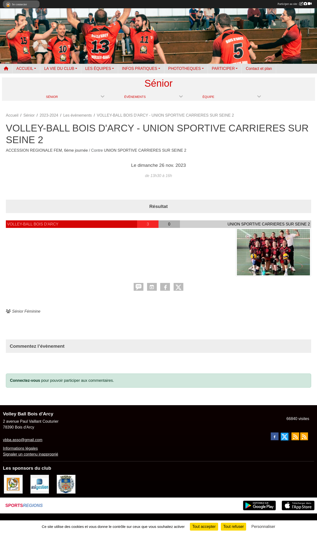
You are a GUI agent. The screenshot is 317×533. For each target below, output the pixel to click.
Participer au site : (295, 4)
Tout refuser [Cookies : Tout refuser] (233, 526)
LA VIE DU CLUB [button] (59, 68)
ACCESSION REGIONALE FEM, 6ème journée (47, 150)
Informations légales (20, 448)
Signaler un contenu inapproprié (30, 454)
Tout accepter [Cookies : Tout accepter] (204, 526)
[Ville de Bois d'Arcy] (66, 484)
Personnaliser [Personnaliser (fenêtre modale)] (263, 526)
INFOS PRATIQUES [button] (139, 68)
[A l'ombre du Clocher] (13, 484)
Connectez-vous (25, 380)
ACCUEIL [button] (24, 68)
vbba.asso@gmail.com (22, 440)
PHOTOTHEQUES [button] (184, 68)
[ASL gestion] (39, 484)
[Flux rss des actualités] (295, 436)
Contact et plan (259, 68)
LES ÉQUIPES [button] (98, 68)
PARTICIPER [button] (223, 68)
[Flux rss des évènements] (304, 436)
